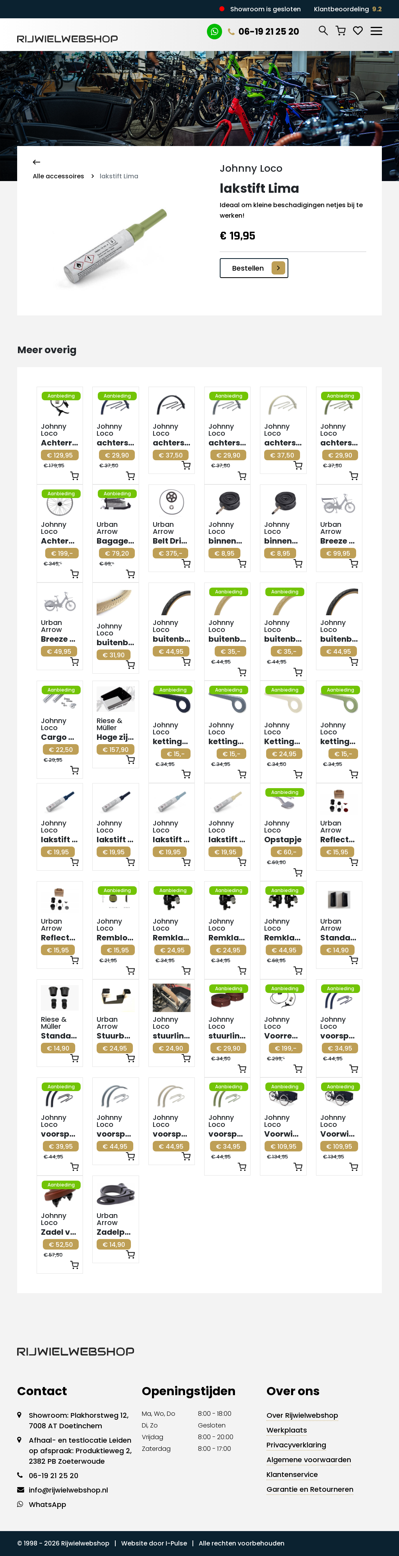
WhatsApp (47, 1504)
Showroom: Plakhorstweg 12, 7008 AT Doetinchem (79, 1420)
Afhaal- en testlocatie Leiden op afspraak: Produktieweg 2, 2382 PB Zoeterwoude (80, 1450)
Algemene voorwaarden (309, 1459)
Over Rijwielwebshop (302, 1415)
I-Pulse (176, 1543)
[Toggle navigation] (376, 29)
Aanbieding (61, 396)
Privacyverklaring (296, 1445)
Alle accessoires (58, 176)
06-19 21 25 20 (263, 32)
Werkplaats (287, 1430)
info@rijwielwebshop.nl (68, 1490)
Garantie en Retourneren (310, 1489)
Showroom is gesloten (265, 9)
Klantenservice (292, 1474)
